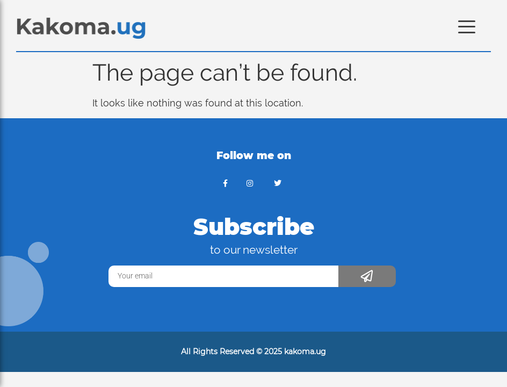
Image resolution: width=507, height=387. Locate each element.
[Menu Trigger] (467, 25)
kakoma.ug (305, 351)
